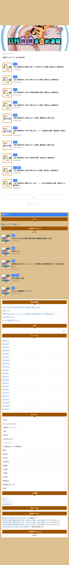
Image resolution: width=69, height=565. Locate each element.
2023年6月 (5, 382)
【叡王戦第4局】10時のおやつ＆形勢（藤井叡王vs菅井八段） (35, 147)
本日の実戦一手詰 (18, 281)
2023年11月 (6, 366)
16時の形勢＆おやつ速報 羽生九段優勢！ (16, 529)
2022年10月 (6, 408)
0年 (8, 53)
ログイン (5, 500)
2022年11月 (6, 405)
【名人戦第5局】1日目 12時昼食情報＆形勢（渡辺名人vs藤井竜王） (38, 94)
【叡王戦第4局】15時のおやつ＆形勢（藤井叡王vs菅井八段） (35, 120)
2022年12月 (6, 402)
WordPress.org (7, 506)
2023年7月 (5, 379)
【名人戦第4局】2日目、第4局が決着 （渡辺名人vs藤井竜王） (35, 160)
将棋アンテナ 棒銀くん (11, 227)
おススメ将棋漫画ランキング (22, 294)
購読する (6, 217)
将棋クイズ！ (16, 254)
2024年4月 (5, 356)
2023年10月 (6, 369)
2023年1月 (5, 398)
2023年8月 (5, 376)
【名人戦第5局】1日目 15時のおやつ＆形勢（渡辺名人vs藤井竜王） (38, 82)
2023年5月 (5, 385)
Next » (35, 200)
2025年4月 (5, 350)
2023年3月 (5, 392)
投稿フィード (6, 502)
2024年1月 (5, 359)
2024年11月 (6, 353)
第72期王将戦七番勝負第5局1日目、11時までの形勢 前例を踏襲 (23, 522)
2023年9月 (5, 372)
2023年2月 (5, 395)
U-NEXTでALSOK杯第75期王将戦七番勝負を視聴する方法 (33, 241)
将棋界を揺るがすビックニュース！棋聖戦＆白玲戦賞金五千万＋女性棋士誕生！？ (28, 316)
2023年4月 (5, 389)
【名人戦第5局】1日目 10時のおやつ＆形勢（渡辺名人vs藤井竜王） (38, 107)
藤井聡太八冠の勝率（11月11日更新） (14, 520)
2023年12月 (6, 363)
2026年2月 (5, 343)
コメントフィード (8, 504)
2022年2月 (5, 411)
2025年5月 (5, 346)
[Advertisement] (34, 12)
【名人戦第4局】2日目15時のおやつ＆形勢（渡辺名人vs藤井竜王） (37, 173)
